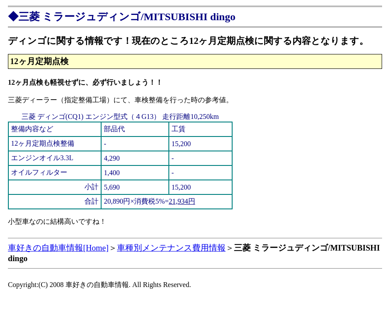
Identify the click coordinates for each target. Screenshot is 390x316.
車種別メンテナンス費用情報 (171, 247)
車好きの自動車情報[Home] (58, 247)
